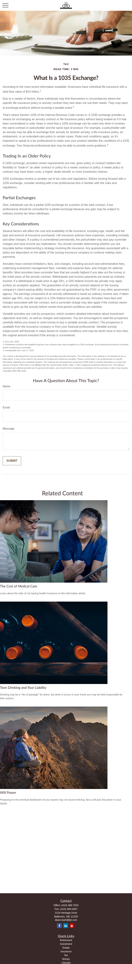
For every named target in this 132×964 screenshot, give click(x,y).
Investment (66, 944)
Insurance (66, 951)
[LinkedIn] (65, 925)
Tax (66, 955)
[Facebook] (59, 925)
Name (6, 386)
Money (66, 959)
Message (8, 428)
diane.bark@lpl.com (66, 919)
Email (6, 407)
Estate (66, 947)
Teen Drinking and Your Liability (23, 688)
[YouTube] (71, 925)
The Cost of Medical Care (18, 586)
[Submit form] (12, 460)
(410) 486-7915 (70, 905)
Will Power (8, 793)
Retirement (66, 940)
